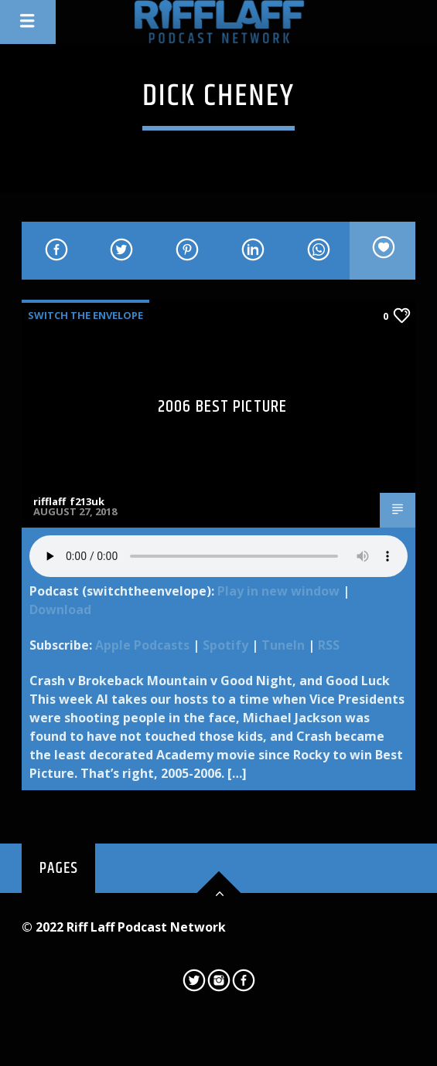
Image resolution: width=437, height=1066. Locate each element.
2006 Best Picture (222, 406)
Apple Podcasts (142, 645)
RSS (329, 645)
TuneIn (283, 645)
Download (60, 609)
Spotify (225, 645)
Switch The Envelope (85, 315)
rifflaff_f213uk (68, 501)
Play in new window (278, 590)
